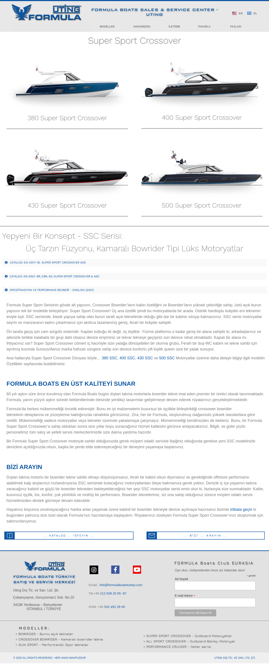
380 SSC (109, 362)
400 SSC (127, 362)
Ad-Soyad (181, 585)
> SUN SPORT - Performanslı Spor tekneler (52, 651)
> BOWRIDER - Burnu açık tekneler (44, 640)
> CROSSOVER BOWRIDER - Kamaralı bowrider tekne (59, 646)
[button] (107, 27)
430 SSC (145, 362)
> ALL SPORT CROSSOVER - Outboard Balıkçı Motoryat (189, 647)
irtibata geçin (241, 514)
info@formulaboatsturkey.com (120, 591)
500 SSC (167, 362)
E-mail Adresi (185, 602)
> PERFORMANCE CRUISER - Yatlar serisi (177, 653)
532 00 (114, 613)
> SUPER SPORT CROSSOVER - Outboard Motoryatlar (187, 642)
